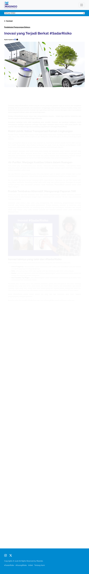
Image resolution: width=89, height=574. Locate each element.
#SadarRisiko (9, 565)
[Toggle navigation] (81, 5)
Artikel (30, 565)
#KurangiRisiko (21, 565)
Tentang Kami (39, 565)
